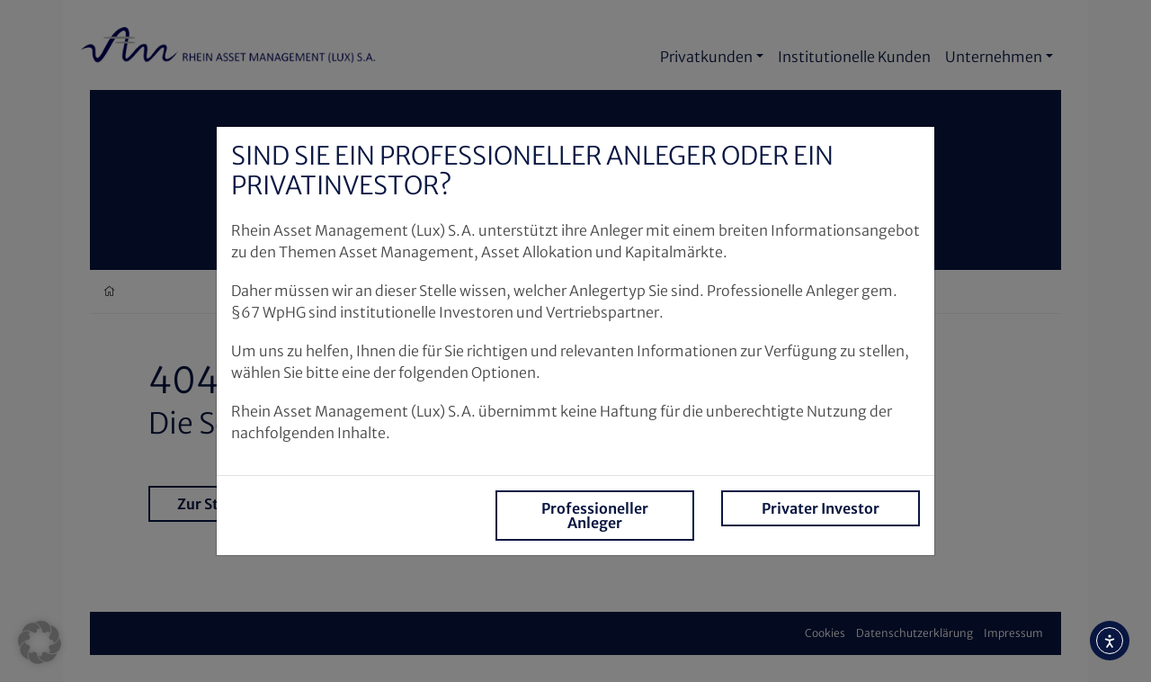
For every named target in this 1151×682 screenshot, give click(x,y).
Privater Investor (820, 508)
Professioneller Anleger (594, 515)
